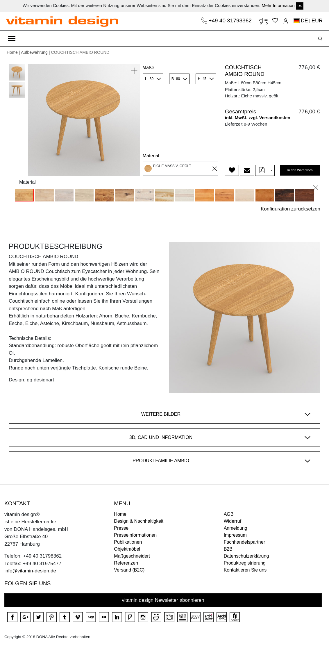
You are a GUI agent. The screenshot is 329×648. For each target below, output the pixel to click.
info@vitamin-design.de (30, 571)
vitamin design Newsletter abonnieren (163, 600)
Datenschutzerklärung (246, 556)
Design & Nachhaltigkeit (138, 521)
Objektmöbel (127, 549)
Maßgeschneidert (132, 556)
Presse (121, 528)
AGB (229, 514)
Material (151, 155)
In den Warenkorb (299, 170)
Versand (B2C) (129, 569)
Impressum (235, 535)
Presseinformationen (135, 535)
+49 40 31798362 (230, 20)
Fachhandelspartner (244, 542)
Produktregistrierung (245, 562)
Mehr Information (278, 5)
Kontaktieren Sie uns (245, 569)
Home (12, 52)
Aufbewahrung (34, 52)
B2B (228, 549)
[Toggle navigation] (12, 38)
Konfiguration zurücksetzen (290, 209)
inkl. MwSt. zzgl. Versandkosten (257, 117)
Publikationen (128, 542)
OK (300, 6)
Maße (148, 67)
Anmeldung (235, 528)
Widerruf (232, 521)
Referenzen (126, 562)
